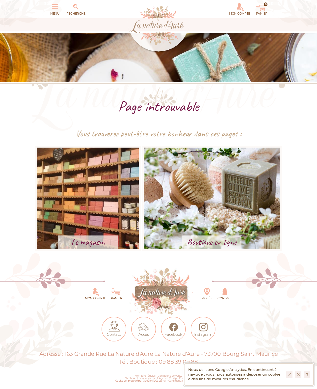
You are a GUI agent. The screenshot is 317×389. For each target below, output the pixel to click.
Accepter (289, 374)
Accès (207, 293)
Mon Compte (239, 8)
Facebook (173, 328)
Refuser (298, 374)
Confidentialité (177, 381)
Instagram (203, 328)
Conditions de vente (170, 376)
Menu (55, 8)
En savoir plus (307, 374)
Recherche (75, 8)
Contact (224, 293)
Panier (261, 8)
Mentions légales (145, 376)
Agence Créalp (168, 378)
